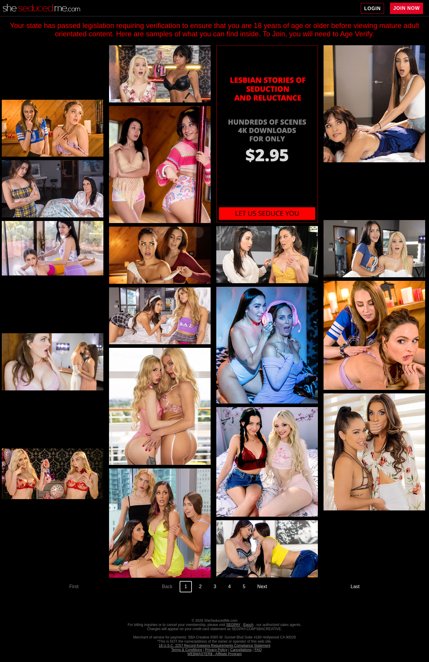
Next (262, 586)
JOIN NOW (406, 8)
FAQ (258, 650)
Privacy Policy (216, 650)
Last (355, 586)
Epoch (248, 625)
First (74, 586)
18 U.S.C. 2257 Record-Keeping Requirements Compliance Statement (215, 646)
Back (167, 586)
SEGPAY (233, 625)
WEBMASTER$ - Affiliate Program (214, 654)
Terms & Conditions (186, 650)
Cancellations (241, 650)
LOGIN (372, 8)
